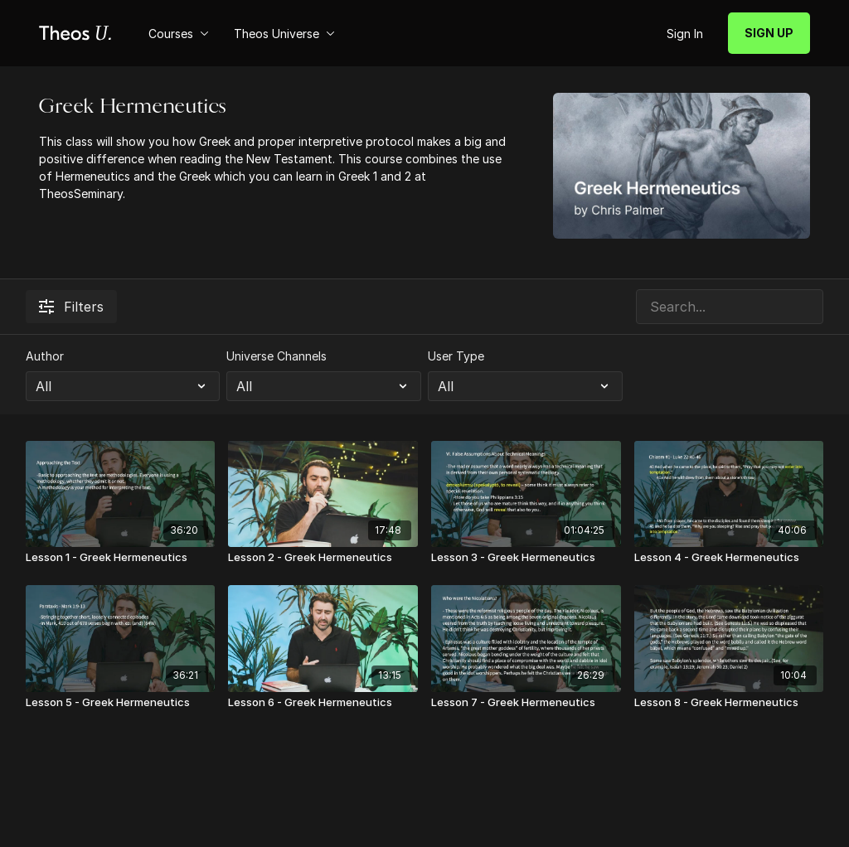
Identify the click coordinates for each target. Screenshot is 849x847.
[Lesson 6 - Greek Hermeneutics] (323, 703)
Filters (71, 306)
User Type (456, 356)
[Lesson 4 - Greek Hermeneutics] (729, 557)
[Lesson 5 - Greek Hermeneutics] (121, 703)
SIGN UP (769, 33)
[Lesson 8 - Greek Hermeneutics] (729, 703)
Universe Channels (276, 356)
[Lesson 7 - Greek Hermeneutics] (526, 703)
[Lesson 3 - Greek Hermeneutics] (526, 557)
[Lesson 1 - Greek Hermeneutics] (121, 557)
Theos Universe (284, 34)
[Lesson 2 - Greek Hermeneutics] (323, 557)
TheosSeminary (81, 193)
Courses (178, 34)
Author (45, 356)
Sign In (685, 34)
